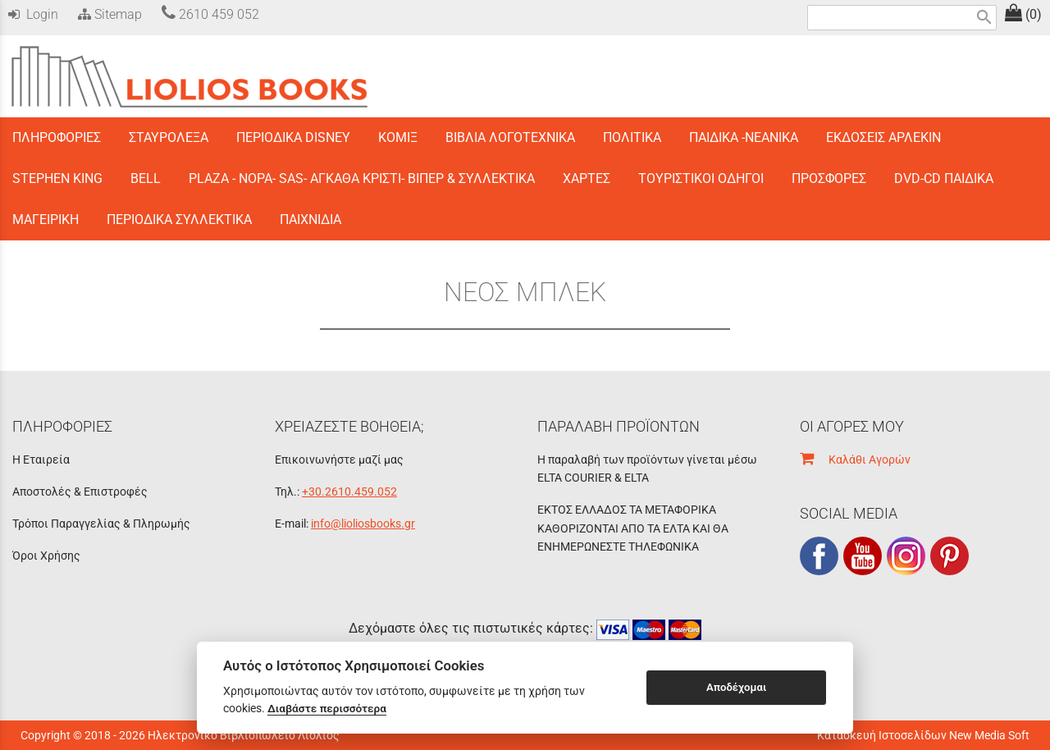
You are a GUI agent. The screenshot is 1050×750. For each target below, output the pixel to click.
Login (33, 14)
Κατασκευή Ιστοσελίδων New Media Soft (923, 735)
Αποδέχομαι (736, 687)
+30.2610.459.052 (349, 491)
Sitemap (108, 14)
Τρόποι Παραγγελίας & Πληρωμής (101, 523)
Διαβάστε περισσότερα (326, 708)
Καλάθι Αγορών (855, 459)
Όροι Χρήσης (46, 555)
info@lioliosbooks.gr (363, 523)
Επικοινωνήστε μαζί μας (339, 459)
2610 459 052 (210, 14)
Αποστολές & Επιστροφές (80, 491)
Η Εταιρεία (41, 459)
